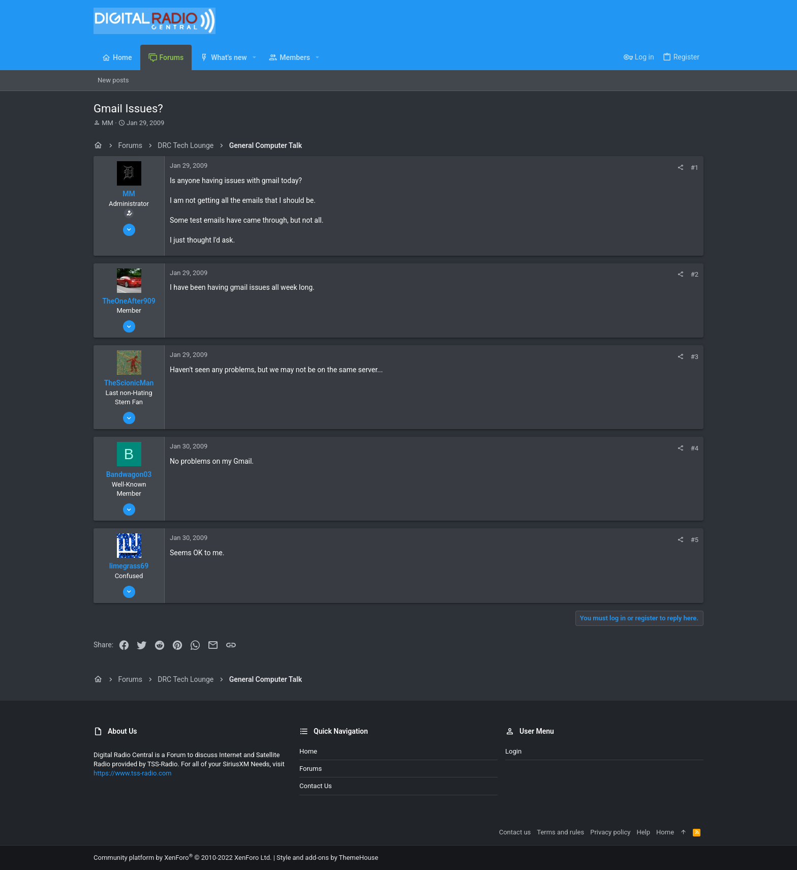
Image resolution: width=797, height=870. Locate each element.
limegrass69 (129, 566)
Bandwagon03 (129, 474)
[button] (254, 57)
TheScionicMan (129, 383)
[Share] (680, 167)
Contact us (315, 786)
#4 (694, 448)
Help (643, 832)
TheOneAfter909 (129, 301)
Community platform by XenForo (182, 857)
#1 (694, 167)
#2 (694, 274)
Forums (310, 768)
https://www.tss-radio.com (133, 773)
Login (513, 751)
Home (308, 751)
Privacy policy (610, 832)
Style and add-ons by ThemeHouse (327, 857)
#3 (694, 357)
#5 (694, 540)
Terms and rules (560, 832)
